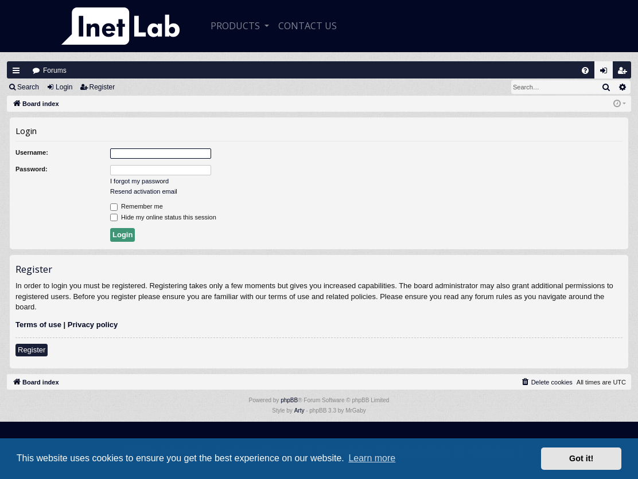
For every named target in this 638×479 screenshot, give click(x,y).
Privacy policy (93, 324)
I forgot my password (139, 181)
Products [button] (236, 25)
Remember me (136, 207)
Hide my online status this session (163, 218)
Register (102, 87)
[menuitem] (585, 70)
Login (64, 87)
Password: (31, 169)
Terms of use (38, 324)
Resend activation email (143, 191)
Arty (299, 410)
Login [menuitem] (606, 73)
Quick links (16, 70)
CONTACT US (307, 25)
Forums (55, 70)
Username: (31, 152)
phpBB (289, 400)
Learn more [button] (371, 458)
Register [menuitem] (624, 73)
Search (28, 87)
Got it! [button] (581, 458)
